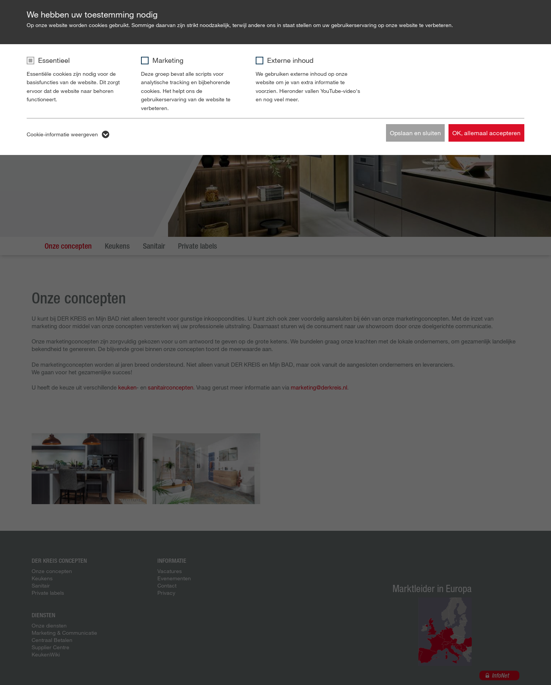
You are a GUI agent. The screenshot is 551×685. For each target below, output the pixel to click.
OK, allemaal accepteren (486, 132)
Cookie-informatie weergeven (62, 134)
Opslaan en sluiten (415, 132)
